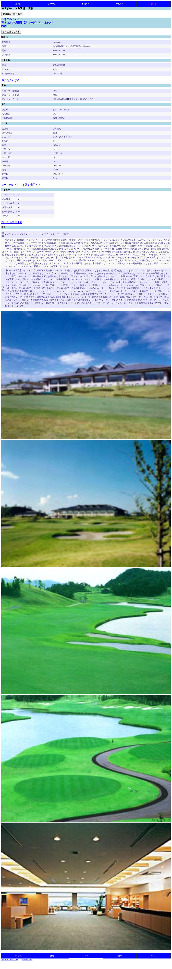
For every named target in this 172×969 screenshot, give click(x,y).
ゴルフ (153, 4)
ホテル (18, 4)
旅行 (120, 956)
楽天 (52, 956)
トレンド (18, 956)
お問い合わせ (27, 959)
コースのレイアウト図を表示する (21, 184)
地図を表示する (10, 80)
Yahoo (85, 956)
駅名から (85, 4)
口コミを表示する (11, 222)
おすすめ (52, 4)
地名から (119, 4)
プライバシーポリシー (9, 959)
